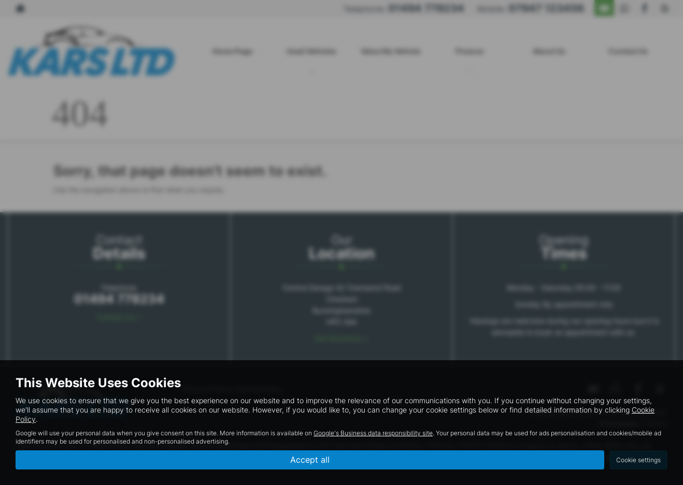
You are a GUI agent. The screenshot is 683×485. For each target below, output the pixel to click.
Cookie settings (638, 460)
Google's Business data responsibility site (373, 433)
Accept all (310, 459)
